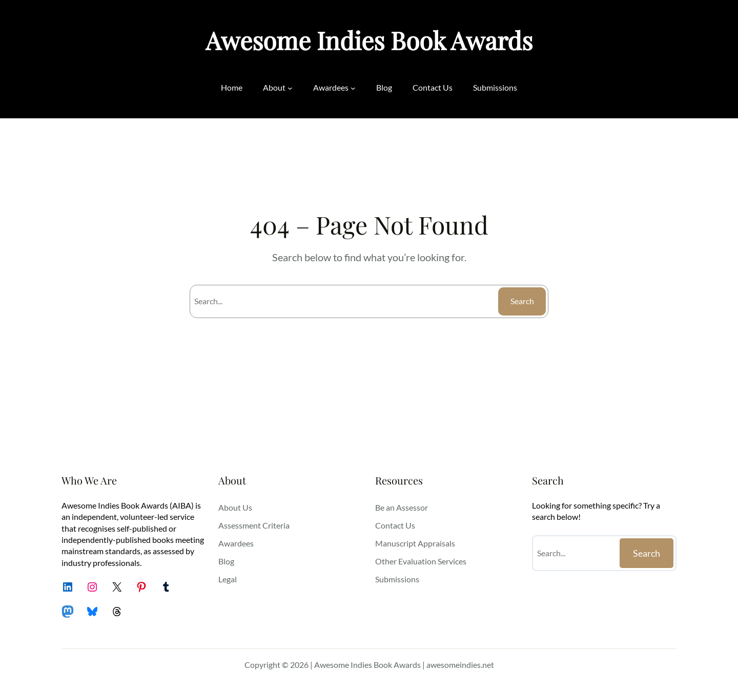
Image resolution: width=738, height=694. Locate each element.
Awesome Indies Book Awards (369, 40)
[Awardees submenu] (353, 87)
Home (231, 87)
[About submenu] (290, 87)
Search (522, 301)
